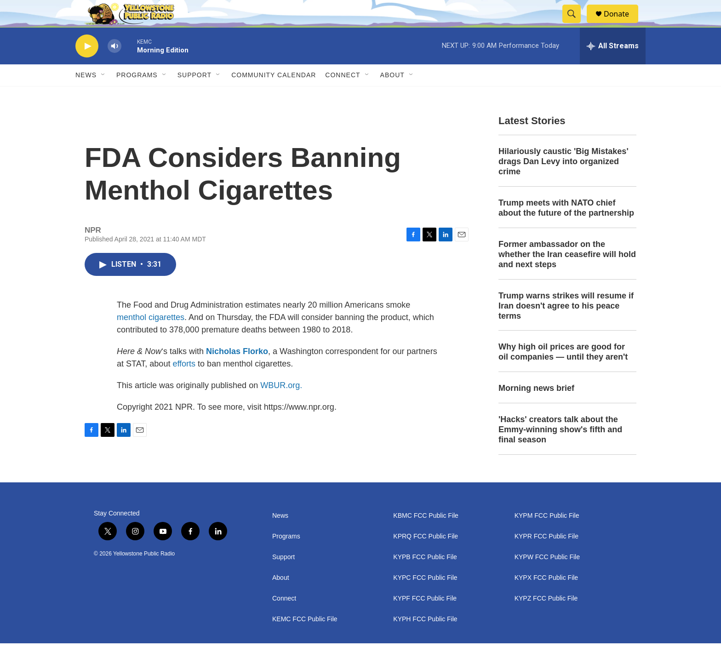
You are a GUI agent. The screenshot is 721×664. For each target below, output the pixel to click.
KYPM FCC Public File (547, 536)
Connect (342, 95)
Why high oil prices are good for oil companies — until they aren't (563, 372)
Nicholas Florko (237, 372)
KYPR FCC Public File (546, 557)
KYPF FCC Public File (425, 619)
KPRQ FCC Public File (425, 557)
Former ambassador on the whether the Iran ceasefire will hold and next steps (567, 275)
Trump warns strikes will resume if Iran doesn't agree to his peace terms (566, 326)
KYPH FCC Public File (425, 639)
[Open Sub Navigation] (103, 95)
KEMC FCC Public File (305, 639)
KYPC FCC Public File (425, 598)
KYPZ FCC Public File (546, 619)
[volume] (114, 67)
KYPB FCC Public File (425, 577)
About (280, 598)
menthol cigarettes (150, 338)
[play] (87, 67)
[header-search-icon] (575, 24)
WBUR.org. (281, 406)
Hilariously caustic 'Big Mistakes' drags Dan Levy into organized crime (563, 182)
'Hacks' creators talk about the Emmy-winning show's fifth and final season (560, 450)
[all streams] (613, 66)
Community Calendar (273, 95)
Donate (622, 24)
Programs (137, 95)
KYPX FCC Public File (546, 598)
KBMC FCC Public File (425, 536)
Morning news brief (536, 408)
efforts (183, 384)
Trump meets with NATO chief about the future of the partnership (566, 228)
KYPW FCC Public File (547, 577)
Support (194, 95)
